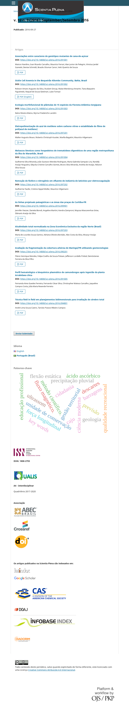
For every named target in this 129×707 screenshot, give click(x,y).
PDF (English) (25, 96)
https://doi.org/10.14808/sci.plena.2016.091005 (44, 278)
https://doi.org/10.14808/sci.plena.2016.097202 (44, 184)
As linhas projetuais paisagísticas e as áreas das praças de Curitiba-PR (50, 202)
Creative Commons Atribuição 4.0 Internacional (51, 670)
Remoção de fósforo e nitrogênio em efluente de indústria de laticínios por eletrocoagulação (62, 180)
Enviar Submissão (24, 333)
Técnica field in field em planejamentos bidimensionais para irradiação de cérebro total (59, 299)
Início (16, 11)
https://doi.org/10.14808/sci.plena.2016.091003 (44, 108)
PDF (21, 72)
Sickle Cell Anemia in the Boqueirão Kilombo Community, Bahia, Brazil (51, 80)
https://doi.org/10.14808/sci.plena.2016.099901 (44, 205)
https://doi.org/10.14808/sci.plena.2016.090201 (44, 251)
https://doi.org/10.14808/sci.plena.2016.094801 (44, 303)
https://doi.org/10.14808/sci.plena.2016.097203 (44, 230)
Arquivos (26, 11)
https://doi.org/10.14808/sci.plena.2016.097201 (44, 132)
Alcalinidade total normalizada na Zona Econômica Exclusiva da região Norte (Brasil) (58, 226)
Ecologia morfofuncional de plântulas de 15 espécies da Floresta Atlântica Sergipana (58, 104)
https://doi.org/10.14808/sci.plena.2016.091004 (44, 157)
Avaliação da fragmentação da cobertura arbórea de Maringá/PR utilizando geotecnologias (61, 247)
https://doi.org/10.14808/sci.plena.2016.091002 (44, 84)
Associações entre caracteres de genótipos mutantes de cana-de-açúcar (51, 56)
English (20, 351)
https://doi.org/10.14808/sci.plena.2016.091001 (44, 59)
